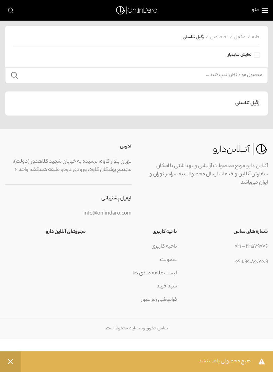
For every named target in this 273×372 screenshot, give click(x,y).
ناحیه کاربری (164, 246)
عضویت (168, 260)
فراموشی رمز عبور (159, 300)
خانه (256, 37)
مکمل (240, 37)
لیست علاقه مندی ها (155, 273)
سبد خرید (167, 286)
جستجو (14, 75)
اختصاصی (219, 37)
